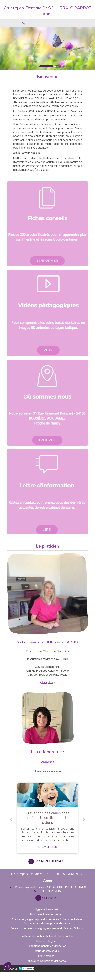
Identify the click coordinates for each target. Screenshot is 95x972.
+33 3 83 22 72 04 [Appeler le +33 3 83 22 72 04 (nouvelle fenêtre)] (50, 891)
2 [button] (55, 66)
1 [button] (46, 66)
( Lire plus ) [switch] (47, 682)
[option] (47, 48)
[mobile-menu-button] (71, 23)
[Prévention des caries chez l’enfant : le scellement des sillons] (47, 795)
